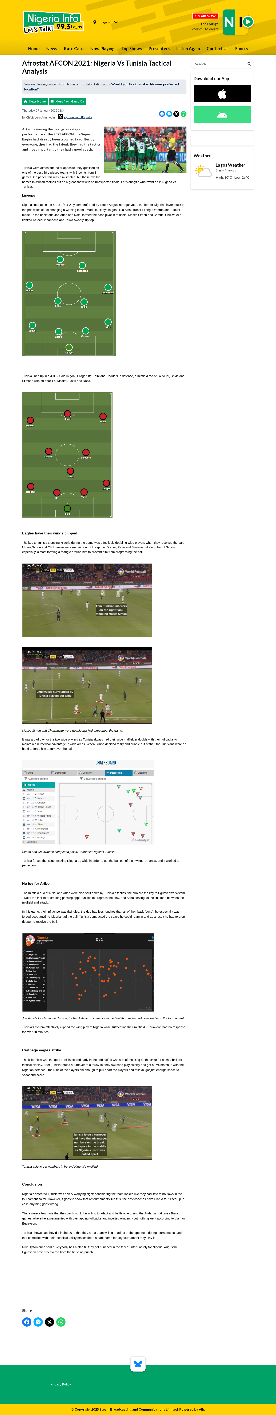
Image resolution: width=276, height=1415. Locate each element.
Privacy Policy (60, 1384)
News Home (37, 101)
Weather (202, 155)
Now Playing (102, 48)
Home (34, 48)
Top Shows (131, 48)
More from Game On (69, 101)
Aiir (201, 1409)
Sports (241, 48)
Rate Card (74, 48)
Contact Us (217, 48)
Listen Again (188, 48)
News (51, 48)
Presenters (159, 48)
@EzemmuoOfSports (75, 116)
